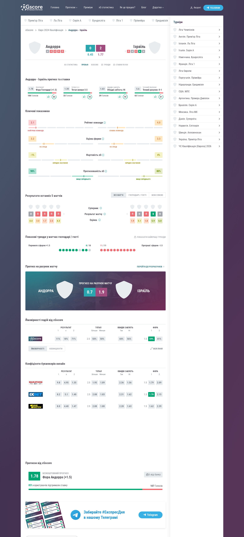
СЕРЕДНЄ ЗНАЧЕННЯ (60, 164)
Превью (80, 65)
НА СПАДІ (43, 147)
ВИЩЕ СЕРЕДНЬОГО (83, 180)
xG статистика (64, 65)
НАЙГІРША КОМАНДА (36, 131)
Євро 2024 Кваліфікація (50, 30)
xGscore (29, 30)
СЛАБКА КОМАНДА (116, 131)
